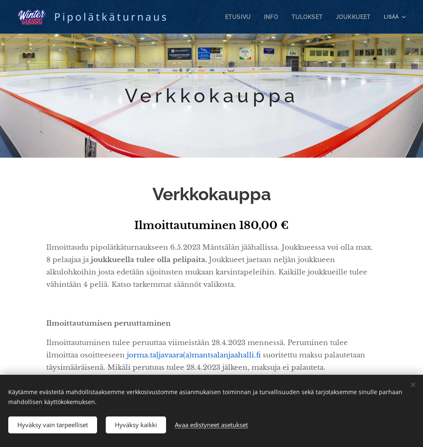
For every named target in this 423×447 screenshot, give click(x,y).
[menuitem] (250, 17)
